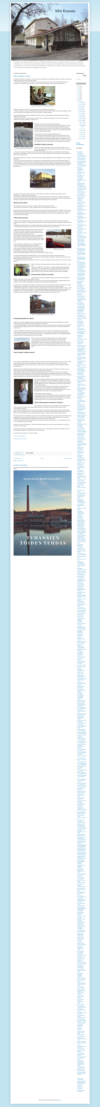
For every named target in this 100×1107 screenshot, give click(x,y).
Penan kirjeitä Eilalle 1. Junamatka (81, 723)
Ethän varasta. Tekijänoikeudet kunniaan (80, 343)
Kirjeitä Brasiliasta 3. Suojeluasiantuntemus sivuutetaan (81, 532)
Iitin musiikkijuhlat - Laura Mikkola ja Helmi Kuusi (81, 394)
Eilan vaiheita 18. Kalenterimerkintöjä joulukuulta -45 (81, 274)
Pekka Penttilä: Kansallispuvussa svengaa (81, 717)
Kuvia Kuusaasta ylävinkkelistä (81, 586)
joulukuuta (81, 102)
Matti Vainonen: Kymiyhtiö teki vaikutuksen (80, 653)
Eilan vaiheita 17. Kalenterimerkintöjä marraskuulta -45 (81, 270)
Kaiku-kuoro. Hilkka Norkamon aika (81, 480)
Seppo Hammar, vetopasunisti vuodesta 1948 (80, 938)
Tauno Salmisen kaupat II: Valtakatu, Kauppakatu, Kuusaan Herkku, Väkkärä (81, 992)
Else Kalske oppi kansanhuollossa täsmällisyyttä (80, 310)
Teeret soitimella (80, 1004)
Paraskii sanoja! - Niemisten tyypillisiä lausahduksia (81, 704)
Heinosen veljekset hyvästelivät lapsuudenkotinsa (81, 377)
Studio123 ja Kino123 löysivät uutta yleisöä (81, 963)
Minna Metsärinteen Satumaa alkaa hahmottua (81, 662)
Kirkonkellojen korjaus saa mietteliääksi (80, 545)
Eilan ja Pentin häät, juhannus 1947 (81, 203)
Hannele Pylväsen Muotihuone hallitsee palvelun (81, 358)
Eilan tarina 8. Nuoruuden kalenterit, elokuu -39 (82, 233)
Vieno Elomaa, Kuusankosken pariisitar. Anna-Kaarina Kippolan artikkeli (81, 1063)
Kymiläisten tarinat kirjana (20, 465)
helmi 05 (82, 136)
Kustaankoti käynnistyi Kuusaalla (81, 569)
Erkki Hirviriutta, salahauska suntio (81, 329)
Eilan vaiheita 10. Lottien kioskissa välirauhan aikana (81, 240)
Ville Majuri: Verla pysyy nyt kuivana (81, 1070)
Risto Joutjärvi (21, 454)
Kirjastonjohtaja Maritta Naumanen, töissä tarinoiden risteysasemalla (81, 521)
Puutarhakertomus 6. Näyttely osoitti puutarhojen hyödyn (81, 857)
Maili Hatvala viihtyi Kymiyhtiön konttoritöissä (81, 631)
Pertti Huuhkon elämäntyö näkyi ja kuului (81, 795)
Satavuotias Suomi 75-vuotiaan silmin (81, 931)
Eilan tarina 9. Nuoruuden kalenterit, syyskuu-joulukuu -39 (82, 236)
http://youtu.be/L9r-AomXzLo (20, 438)
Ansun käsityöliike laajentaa (81, 173)
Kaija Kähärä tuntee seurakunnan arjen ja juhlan (81, 477)
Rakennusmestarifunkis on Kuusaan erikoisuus (81, 875)
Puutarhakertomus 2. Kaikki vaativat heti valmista (81, 842)
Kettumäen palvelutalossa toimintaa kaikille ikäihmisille (80, 512)
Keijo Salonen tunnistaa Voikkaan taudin (81, 505)
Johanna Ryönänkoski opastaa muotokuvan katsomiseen (82, 424)
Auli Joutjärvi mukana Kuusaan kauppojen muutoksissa (81, 189)
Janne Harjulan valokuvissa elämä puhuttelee (81, 420)
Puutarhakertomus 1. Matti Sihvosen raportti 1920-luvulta (81, 838)
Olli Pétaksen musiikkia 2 (80, 1088)
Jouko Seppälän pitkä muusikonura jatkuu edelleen (82, 445)
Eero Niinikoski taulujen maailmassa (81, 195)
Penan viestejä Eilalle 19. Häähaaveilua (81, 784)
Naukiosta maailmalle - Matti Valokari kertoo (81, 680)
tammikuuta (81, 138)
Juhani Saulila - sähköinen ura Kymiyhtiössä (80, 448)
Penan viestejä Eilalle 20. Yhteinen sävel (81, 786)
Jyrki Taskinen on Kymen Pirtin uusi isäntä (81, 468)
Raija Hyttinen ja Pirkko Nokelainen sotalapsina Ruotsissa (81, 862)
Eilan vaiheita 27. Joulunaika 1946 (81, 304)
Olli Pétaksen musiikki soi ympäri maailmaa (81, 690)
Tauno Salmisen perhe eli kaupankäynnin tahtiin (80, 1001)
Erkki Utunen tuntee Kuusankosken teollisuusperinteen (81, 332)
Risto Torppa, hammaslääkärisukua (81, 896)
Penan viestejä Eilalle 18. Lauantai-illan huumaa (81, 780)
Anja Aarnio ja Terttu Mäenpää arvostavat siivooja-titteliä (81, 162)
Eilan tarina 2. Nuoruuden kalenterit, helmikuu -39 (82, 210)
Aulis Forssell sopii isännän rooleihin (81, 192)
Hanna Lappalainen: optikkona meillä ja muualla (81, 354)
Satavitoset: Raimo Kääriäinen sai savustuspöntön (81, 924)
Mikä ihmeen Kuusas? (80, 659)
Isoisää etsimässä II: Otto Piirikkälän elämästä (81, 409)
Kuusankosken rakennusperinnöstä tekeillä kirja (81, 580)
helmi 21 (82, 129)
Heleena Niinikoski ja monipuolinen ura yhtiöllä (81, 381)
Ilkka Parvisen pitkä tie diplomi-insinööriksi (81, 397)
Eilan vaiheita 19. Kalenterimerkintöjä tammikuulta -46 (81, 278)
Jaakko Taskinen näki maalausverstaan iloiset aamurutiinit (81, 416)
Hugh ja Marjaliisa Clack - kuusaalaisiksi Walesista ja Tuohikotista (82, 389)
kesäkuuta (81, 113)
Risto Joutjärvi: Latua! (22, 76)
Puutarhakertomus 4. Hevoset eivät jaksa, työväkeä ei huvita (81, 850)
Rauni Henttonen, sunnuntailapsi (81, 878)
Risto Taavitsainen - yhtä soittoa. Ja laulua (81, 893)
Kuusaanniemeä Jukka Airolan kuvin (81, 574)
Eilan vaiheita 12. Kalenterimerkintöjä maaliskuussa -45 (81, 249)
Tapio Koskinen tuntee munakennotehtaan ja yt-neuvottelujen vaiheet (81, 983)
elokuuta (81, 109)
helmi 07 (82, 134)
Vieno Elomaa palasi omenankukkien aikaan (81, 1058)
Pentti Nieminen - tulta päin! (81, 789)
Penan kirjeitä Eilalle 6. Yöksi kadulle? (81, 739)
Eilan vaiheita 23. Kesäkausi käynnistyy (82, 291)
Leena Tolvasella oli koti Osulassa (81, 614)
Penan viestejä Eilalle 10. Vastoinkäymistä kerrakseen (81, 753)
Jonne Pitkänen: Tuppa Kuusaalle (81, 428)
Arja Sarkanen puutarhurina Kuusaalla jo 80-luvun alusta (82, 179)
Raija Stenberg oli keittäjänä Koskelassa (81, 866)
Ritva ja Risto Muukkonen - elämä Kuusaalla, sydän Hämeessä (81, 900)
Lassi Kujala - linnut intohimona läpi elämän (81, 605)
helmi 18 (82, 130)
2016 (79, 97)
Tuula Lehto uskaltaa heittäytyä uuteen (81, 1022)
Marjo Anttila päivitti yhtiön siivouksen (81, 642)
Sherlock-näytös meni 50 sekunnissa (81, 944)
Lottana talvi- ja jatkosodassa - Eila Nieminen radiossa (81, 627)
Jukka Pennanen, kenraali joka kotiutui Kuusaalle (81, 460)
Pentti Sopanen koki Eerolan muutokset (81, 792)
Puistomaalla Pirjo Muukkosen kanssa (81, 835)
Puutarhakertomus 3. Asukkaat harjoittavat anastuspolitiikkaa (81, 846)
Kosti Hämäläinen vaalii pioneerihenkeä (81, 554)
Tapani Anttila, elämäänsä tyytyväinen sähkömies (80, 975)
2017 (79, 95)
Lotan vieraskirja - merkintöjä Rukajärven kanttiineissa (81, 620)
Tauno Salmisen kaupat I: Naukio (80, 987)
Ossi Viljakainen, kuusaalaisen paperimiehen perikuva (80, 697)
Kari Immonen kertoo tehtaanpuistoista (81, 493)
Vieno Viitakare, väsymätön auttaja (81, 1067)
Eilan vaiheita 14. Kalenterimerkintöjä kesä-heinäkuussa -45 (81, 258)
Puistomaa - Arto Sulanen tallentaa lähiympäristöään (81, 825)
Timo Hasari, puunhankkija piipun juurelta (81, 1010)
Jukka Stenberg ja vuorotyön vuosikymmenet (81, 464)
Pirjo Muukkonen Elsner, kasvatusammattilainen (81, 817)
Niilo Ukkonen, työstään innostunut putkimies (81, 683)
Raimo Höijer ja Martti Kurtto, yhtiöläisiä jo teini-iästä (81, 870)
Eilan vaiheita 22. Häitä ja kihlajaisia (81, 288)
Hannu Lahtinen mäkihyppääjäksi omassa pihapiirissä (81, 369)
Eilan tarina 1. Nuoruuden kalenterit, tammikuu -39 (82, 206)
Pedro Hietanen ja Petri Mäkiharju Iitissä (81, 708)
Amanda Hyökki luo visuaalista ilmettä (81, 159)
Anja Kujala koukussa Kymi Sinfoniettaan (82, 165)
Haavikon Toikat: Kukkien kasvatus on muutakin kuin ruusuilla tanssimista (81, 350)
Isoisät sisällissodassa (80, 404)
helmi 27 (82, 122)
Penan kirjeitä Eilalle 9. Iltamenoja (81, 750)
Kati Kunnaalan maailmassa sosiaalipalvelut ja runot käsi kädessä (81, 501)
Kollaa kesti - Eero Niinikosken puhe (81, 549)
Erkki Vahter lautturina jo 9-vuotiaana (80, 336)
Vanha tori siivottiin (81, 1036)
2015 (79, 98)
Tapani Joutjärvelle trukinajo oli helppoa (81, 979)
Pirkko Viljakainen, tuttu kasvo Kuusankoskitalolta (81, 821)
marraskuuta (81, 104)
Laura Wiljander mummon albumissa (81, 608)
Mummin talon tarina (81, 665)
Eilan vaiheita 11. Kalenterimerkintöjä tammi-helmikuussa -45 (81, 245)
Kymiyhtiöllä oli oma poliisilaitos (81, 593)
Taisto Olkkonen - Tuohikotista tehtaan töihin (81, 970)
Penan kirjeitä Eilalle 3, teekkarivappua (81, 730)
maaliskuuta (81, 118)
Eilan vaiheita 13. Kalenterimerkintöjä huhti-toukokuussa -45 (81, 254)
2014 (79, 100)
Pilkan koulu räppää (81, 810)
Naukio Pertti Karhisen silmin (80, 673)
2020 (79, 89)
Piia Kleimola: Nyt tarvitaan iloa (81, 805)
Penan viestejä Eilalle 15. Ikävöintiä (81, 770)
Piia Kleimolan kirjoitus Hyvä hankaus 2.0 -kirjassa (81, 808)
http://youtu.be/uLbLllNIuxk (20, 436)
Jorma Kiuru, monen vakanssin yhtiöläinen (81, 431)
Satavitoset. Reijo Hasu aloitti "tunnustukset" (81, 927)
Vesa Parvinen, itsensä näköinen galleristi (81, 1054)
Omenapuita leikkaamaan (80, 693)
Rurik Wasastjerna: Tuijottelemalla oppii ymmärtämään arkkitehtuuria (81, 909)
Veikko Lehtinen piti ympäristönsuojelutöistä (81, 1042)
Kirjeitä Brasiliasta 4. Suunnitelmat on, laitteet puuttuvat (81, 536)
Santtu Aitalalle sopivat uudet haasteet (80, 913)
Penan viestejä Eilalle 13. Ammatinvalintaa (81, 764)
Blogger (59, 1100)
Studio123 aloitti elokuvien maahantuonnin (80, 960)
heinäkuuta (81, 111)
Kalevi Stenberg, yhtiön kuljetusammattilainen (81, 487)
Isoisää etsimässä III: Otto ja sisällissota (81, 413)
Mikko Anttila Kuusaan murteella (81, 656)
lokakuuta (81, 105)
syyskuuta (81, 107)
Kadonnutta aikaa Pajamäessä (81, 474)
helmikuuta (81, 120)
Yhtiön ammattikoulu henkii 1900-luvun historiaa (81, 1073)
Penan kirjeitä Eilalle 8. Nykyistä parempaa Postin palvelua (81, 746)
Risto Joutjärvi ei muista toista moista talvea (81, 889)
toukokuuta (81, 115)
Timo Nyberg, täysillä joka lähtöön (81, 1013)
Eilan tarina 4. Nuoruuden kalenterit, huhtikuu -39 (82, 217)
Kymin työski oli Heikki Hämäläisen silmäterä (81, 589)
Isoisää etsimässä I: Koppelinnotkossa (81, 406)
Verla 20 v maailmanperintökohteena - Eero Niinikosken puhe (81, 1047)
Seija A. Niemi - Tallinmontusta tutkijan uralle (80, 934)
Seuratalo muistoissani (80, 941)
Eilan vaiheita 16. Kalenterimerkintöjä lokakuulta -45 (81, 267)
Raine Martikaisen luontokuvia (81, 1091)
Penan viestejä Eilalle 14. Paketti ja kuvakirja (81, 767)
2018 (79, 93)
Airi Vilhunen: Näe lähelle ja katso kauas (82, 156)
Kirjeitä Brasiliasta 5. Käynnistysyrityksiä (81, 539)
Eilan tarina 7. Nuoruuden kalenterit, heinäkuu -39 (82, 229)
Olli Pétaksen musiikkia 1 (80, 1086)
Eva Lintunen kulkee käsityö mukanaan (81, 346)
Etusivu (42, 458)
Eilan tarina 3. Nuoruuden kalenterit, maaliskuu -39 (82, 213)
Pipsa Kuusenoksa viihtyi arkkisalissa (81, 813)
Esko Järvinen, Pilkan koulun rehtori (82, 340)
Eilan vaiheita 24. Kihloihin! (81, 294)
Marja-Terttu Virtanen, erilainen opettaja (81, 639)
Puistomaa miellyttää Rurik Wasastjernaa (81, 828)
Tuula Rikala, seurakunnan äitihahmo (80, 1025)
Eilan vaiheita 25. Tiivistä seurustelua (81, 296)
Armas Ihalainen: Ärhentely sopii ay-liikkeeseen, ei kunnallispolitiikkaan (81, 184)
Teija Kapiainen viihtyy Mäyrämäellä (81, 1007)
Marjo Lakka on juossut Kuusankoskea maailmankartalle (81, 646)
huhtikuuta (81, 116)
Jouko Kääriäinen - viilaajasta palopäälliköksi (81, 441)
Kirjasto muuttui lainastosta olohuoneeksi (80, 517)
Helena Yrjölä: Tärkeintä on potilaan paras (81, 385)
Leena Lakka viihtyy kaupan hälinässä (81, 611)
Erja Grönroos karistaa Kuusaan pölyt (81, 326)
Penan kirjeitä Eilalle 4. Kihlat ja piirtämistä (81, 733)
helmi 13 (82, 132)
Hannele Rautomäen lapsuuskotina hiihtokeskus (81, 362)
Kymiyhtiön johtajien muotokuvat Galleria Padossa (81, 596)
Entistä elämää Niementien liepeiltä (81, 316)
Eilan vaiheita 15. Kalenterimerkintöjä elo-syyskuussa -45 (81, 263)
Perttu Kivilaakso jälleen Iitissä (80, 798)
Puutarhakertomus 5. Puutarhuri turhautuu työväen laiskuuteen (81, 853)
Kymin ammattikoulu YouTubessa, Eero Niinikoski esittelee (81, 1082)
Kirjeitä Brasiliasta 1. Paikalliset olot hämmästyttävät (81, 526)
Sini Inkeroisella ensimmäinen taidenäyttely (80, 952)
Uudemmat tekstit (17, 458)
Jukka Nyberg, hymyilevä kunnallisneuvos (80, 456)
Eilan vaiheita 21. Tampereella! (81, 286)
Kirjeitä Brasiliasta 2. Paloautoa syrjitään (81, 529)
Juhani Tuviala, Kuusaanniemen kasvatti (80, 452)
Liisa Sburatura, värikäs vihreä (80, 616)
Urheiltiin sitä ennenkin (80, 1029)
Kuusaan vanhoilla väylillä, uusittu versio (81, 572)
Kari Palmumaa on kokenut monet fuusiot (81, 496)
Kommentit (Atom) (20, 460)
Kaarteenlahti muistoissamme (80, 471)
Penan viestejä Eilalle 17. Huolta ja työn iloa (81, 776)
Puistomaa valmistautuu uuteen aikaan (81, 831)
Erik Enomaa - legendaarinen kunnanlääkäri (80, 322)
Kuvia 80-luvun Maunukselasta (80, 584)
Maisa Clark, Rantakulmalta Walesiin (80, 635)
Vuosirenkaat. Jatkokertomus (80, 1079)
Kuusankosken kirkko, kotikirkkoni (81, 577)
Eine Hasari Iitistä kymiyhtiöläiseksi (81, 307)
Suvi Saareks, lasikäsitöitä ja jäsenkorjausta (80, 966)
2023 (79, 86)
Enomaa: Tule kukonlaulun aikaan (81, 313)
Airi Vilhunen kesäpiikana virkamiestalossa (80, 153)
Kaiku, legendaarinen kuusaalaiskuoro (81, 483)
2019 (79, 91)
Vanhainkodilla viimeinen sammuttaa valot (81, 1039)
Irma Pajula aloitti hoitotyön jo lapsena (81, 401)
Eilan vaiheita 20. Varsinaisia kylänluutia (81, 282)
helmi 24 (82, 124)
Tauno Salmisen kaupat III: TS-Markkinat (80, 997)
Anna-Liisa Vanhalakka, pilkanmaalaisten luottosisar (80, 169)
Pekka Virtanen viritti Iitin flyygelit (81, 721)
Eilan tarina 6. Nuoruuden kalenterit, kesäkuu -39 (82, 225)
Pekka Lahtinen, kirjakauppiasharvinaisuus (81, 711)
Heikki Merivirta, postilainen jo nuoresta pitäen (80, 373)
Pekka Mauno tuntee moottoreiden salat (81, 714)
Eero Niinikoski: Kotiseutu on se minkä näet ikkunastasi (80, 199)
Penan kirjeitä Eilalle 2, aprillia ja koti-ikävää (81, 727)
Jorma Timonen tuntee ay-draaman (81, 438)
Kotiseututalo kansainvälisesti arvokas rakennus (81, 563)
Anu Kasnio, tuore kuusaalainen (81, 176)
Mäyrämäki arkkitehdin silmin (81, 670)
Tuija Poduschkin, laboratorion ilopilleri (81, 1020)
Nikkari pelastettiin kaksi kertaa (81, 687)
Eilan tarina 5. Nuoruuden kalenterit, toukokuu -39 (82, 221)
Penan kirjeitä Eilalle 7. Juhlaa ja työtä (81, 742)
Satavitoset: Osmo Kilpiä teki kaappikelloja (81, 920)
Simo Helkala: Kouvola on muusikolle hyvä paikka (80, 948)
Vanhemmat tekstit (67, 458)
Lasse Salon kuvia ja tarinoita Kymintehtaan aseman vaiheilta (81, 600)
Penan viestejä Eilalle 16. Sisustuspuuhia (81, 773)
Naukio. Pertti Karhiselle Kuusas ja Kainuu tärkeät (81, 676)
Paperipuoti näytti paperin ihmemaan (81, 701)
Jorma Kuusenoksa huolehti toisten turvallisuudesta (81, 434)
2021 (79, 87)
